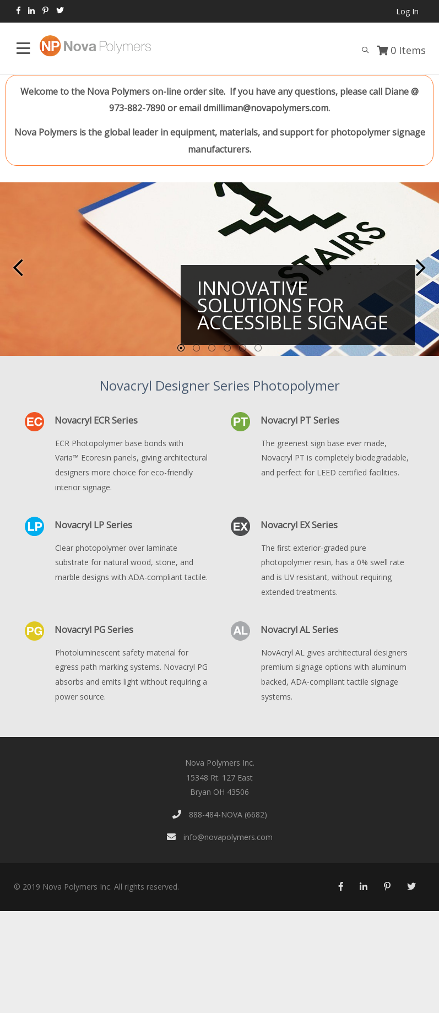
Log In (407, 11)
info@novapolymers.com (220, 837)
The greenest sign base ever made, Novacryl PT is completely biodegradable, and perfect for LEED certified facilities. (335, 458)
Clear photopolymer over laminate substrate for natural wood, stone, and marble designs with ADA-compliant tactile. (131, 562)
